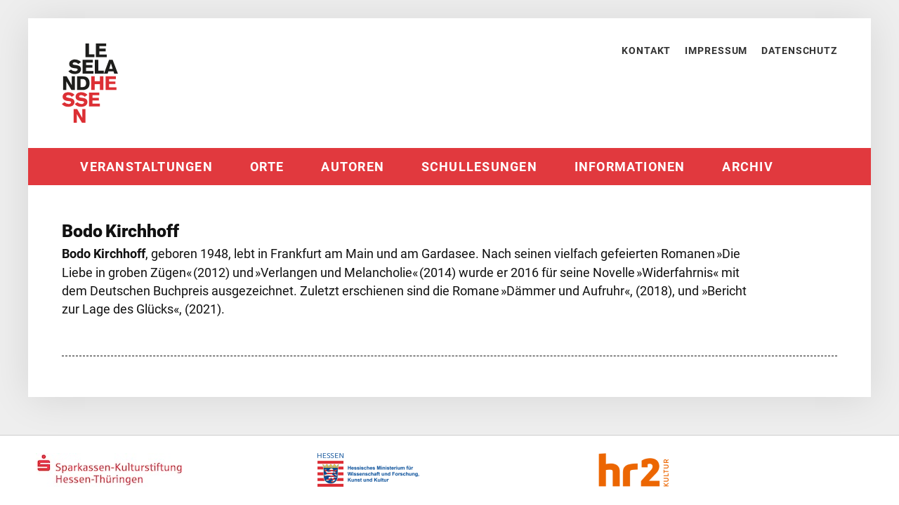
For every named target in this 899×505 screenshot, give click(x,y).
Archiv (747, 167)
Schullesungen (479, 167)
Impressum (716, 50)
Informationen (630, 167)
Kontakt (646, 50)
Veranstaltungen (146, 167)
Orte (267, 167)
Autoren (352, 167)
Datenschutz (799, 50)
